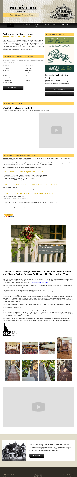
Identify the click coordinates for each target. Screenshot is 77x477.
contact (38, 26)
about (17, 24)
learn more (36, 440)
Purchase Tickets (59, 89)
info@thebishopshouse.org (67, 464)
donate (54, 24)
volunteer (45, 24)
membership (64, 24)
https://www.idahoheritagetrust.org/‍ (40, 267)
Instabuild (44, 473)
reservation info (13, 87)
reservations (27, 24)
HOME (10, 24)
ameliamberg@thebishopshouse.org (65, 466)
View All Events (59, 94)
